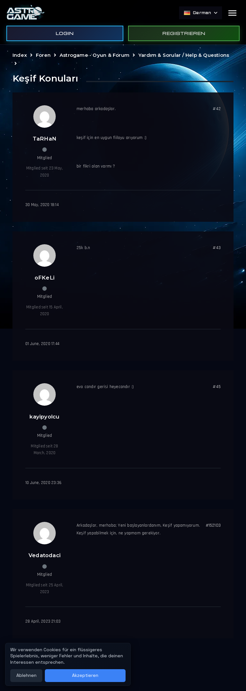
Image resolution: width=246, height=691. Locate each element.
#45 (217, 387)
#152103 (213, 525)
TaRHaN (44, 138)
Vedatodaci (45, 555)
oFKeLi (44, 277)
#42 (217, 109)
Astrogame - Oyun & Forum (94, 55)
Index (19, 55)
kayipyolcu (44, 416)
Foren (43, 55)
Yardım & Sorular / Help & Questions (183, 55)
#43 (217, 248)
